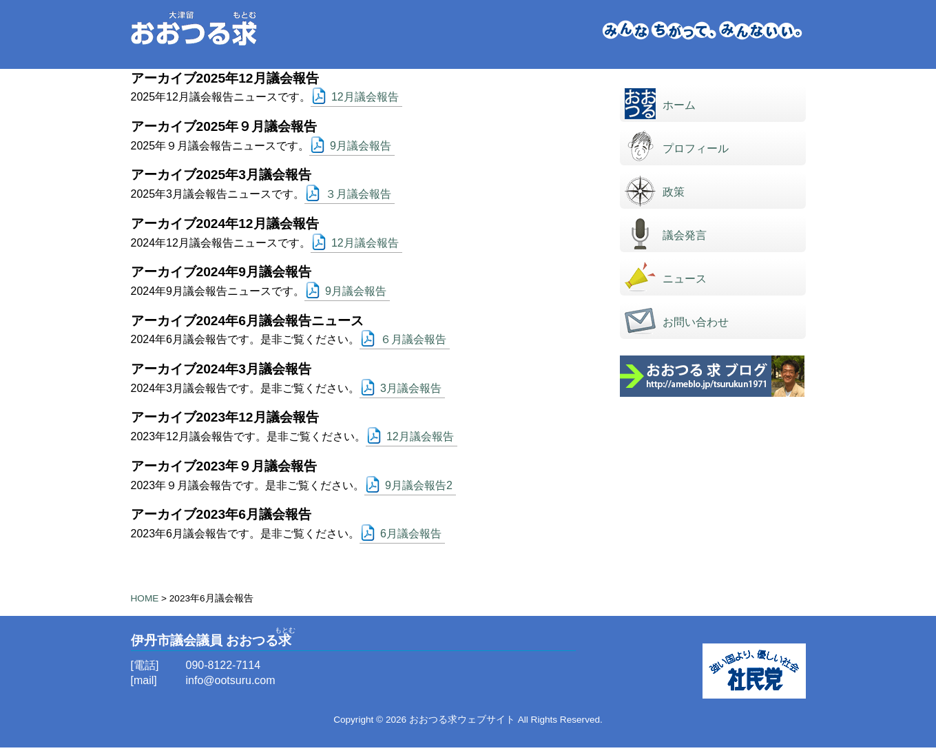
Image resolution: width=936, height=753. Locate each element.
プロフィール (696, 148)
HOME (145, 598)
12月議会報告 (365, 97)
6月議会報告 (410, 533)
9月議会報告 (360, 146)
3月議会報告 (410, 388)
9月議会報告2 (419, 485)
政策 (674, 192)
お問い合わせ (696, 322)
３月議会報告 (358, 194)
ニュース (685, 279)
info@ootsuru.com (230, 680)
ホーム (679, 105)
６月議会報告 (413, 339)
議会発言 (685, 235)
